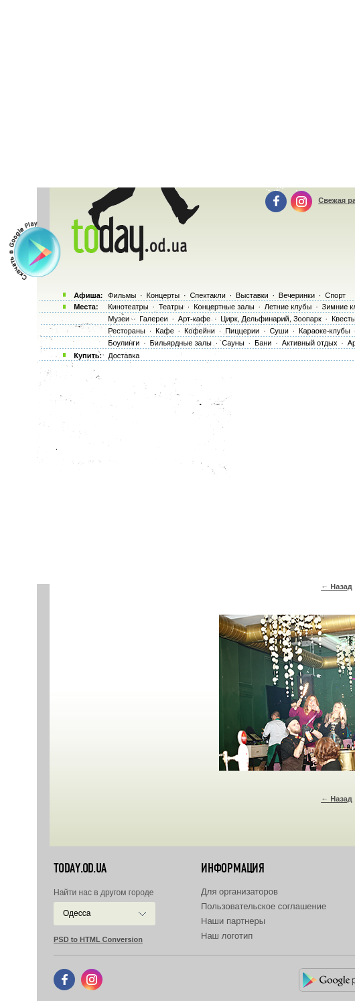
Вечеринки (297, 295)
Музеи (118, 319)
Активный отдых (310, 343)
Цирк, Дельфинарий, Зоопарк (270, 319)
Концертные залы (224, 307)
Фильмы (122, 295)
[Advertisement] (196, 468)
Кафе (164, 331)
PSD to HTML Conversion (98, 939)
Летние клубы (288, 307)
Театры (171, 307)
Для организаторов (239, 892)
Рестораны (126, 331)
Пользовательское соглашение (263, 906)
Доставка (123, 356)
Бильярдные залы (181, 343)
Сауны (233, 343)
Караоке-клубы (324, 331)
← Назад (336, 587)
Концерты (163, 295)
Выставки (252, 295)
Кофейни (199, 331)
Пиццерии (242, 331)
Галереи (153, 319)
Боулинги (123, 343)
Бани (263, 343)
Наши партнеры (233, 921)
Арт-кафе (194, 319)
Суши (278, 331)
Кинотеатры (128, 307)
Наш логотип (227, 936)
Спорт (335, 295)
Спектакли (208, 295)
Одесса (76, 913)
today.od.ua (80, 868)
